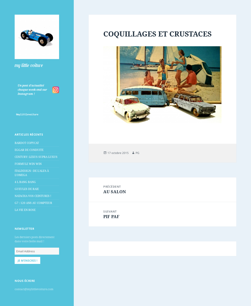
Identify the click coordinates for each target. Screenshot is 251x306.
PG (137, 153)
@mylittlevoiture (27, 114)
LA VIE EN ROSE (25, 210)
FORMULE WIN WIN (28, 164)
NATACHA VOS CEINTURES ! (33, 196)
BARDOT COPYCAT (27, 143)
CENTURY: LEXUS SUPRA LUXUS (36, 157)
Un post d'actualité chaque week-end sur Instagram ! (32, 89)
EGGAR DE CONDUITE (29, 150)
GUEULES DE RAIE (27, 189)
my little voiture (29, 65)
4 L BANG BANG (25, 182)
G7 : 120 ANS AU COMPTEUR (33, 203)
